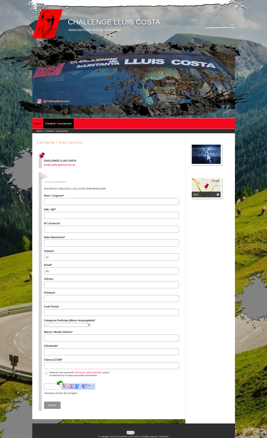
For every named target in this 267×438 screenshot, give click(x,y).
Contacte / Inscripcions (58, 123)
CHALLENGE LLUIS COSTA (114, 22)
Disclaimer (164, 436)
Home (37, 123)
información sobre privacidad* (88, 372)
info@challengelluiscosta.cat (59, 164)
